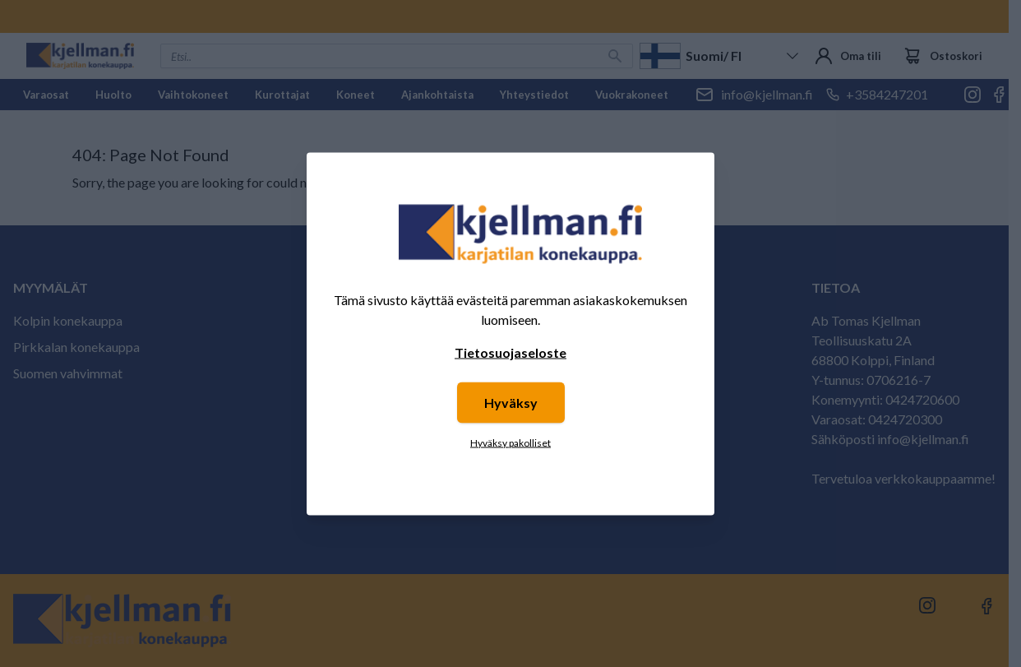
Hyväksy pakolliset (510, 442)
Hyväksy (511, 402)
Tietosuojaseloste (510, 351)
